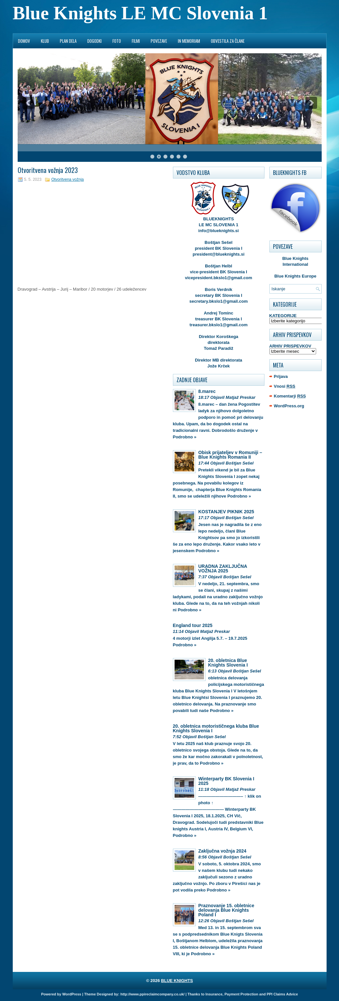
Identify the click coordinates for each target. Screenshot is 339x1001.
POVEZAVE (159, 41)
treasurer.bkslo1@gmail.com (218, 324)
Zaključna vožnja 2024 (222, 851)
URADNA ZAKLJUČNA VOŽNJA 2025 (222, 568)
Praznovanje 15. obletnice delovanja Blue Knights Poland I (226, 910)
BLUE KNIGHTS (177, 980)
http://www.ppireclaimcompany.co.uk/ (152, 994)
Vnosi (285, 386)
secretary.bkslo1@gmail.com (218, 301)
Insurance (214, 994)
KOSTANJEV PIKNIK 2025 (226, 511)
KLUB (45, 41)
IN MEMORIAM (189, 41)
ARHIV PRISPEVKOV (290, 346)
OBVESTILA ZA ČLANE (228, 41)
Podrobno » (184, 436)
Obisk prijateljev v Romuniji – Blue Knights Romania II (230, 455)
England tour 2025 (192, 625)
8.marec (207, 391)
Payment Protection (241, 994)
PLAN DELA (68, 41)
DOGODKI (94, 41)
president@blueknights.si (219, 254)
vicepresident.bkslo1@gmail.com (218, 277)
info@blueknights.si (218, 230)
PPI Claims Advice (282, 994)
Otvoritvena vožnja (67, 179)
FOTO (116, 41)
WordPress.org (289, 405)
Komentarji (290, 396)
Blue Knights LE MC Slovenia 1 (140, 13)
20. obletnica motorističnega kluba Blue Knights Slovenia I (216, 728)
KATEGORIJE (283, 315)
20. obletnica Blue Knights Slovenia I (228, 663)
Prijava (281, 376)
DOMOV (24, 41)
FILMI (136, 41)
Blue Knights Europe (295, 276)
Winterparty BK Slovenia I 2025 (226, 781)
